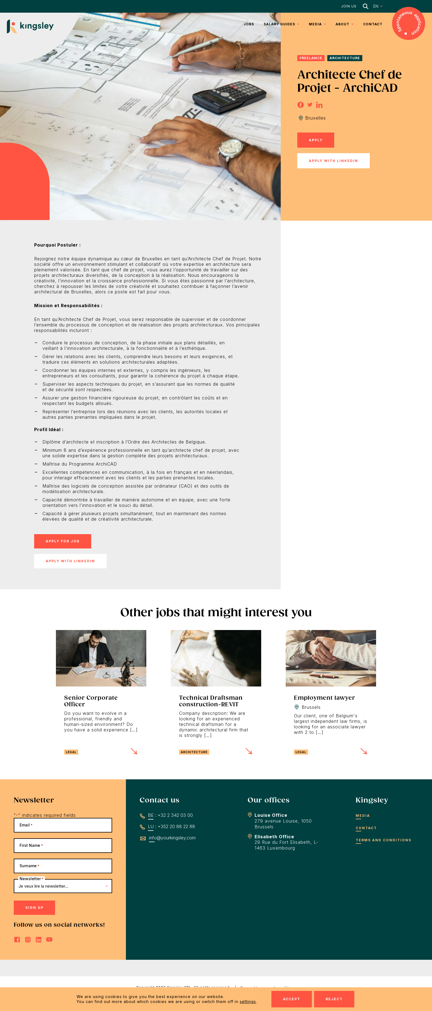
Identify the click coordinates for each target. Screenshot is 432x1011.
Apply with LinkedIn (333, 161)
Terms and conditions (383, 840)
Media (315, 24)
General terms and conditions (268, 988)
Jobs (249, 24)
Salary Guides (279, 24)
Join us (349, 6)
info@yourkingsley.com (172, 837)
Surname (29, 865)
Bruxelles (315, 118)
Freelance (310, 58)
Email (26, 825)
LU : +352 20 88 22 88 (171, 826)
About (342, 24)
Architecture (345, 58)
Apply (316, 140)
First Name (31, 845)
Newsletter (32, 878)
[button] (374, 6)
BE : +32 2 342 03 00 (170, 815)
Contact (372, 24)
